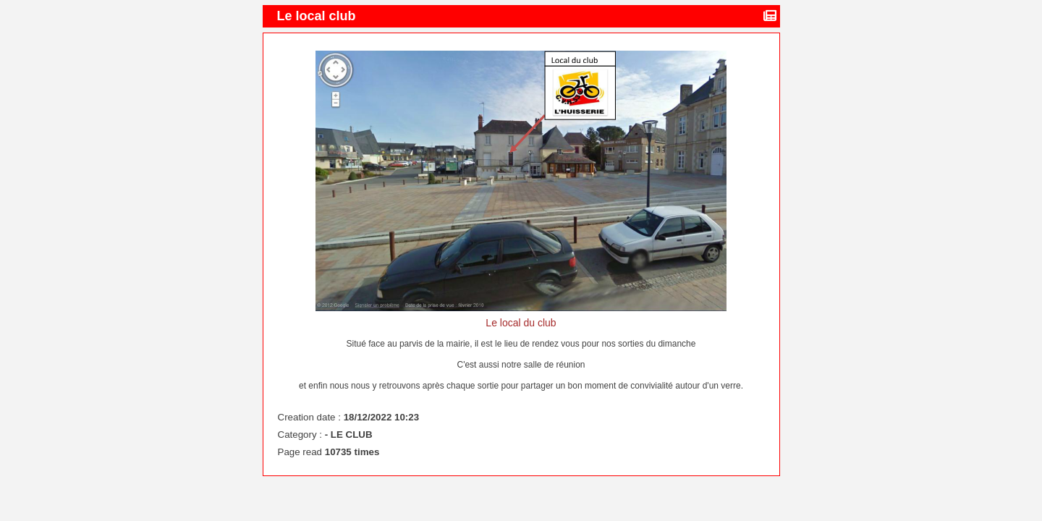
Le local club (318, 16)
